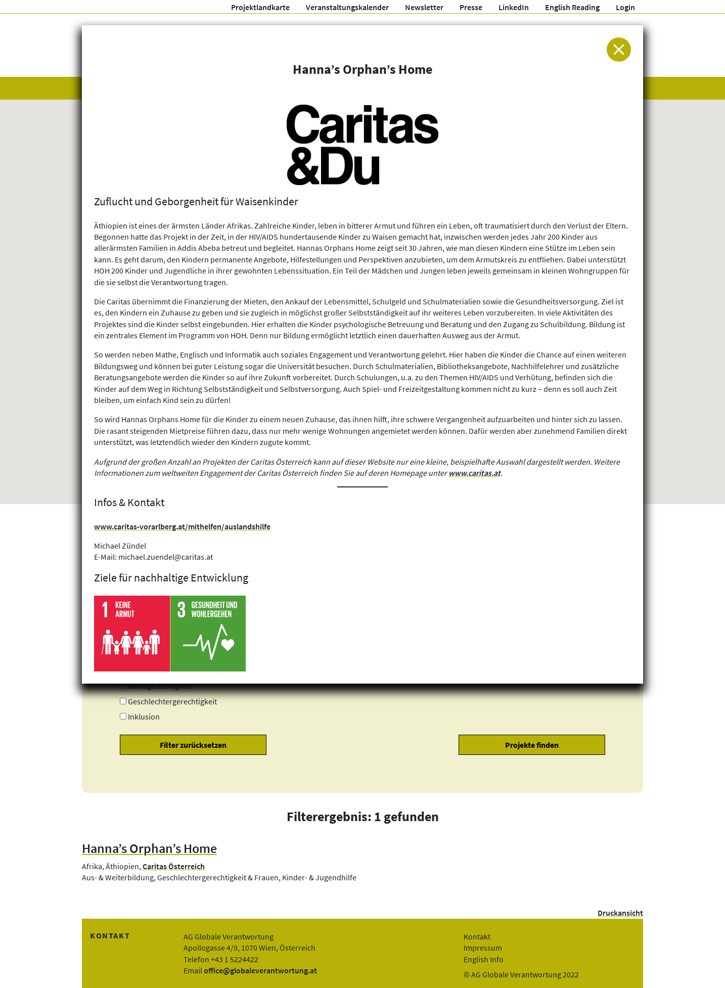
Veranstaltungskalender (347, 7)
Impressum (483, 947)
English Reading (572, 7)
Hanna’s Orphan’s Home (149, 848)
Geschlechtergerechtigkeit (172, 701)
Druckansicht (620, 913)
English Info (484, 959)
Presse (471, 7)
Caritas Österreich (174, 866)
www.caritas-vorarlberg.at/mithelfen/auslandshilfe (182, 526)
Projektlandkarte (260, 7)
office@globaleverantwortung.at (260, 970)
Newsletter (424, 7)
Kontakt (477, 936)
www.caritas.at (474, 473)
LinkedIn (514, 7)
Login (625, 7)
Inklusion (144, 716)
